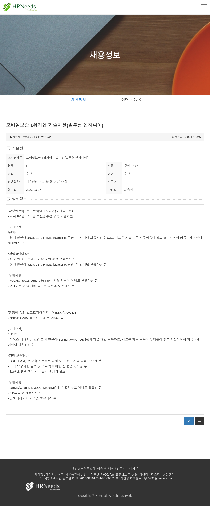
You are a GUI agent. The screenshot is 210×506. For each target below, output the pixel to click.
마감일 (112, 189)
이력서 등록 (131, 100)
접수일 (12, 189)
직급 (111, 165)
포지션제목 (15, 157)
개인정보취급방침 (83, 468)
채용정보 (78, 100)
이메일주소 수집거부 (124, 468)
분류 (11, 165)
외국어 (112, 181)
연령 (111, 173)
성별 (11, 173)
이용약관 (103, 468)
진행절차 (14, 181)
